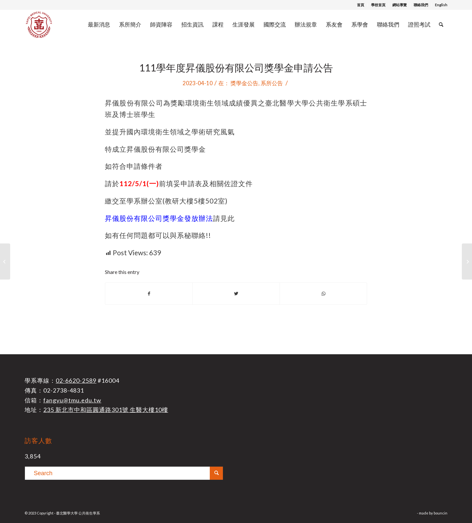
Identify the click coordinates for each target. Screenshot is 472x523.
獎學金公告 (244, 83)
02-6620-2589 (76, 380)
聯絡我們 (421, 5)
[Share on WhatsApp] (323, 293)
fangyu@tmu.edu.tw (72, 400)
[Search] (441, 24)
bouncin (440, 513)
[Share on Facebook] (148, 293)
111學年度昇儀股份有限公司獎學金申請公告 (236, 67)
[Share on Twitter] (236, 293)
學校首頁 (378, 5)
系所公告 (272, 83)
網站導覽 (399, 5)
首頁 (360, 5)
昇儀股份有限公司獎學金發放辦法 (159, 218)
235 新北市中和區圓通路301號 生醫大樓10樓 (105, 409)
